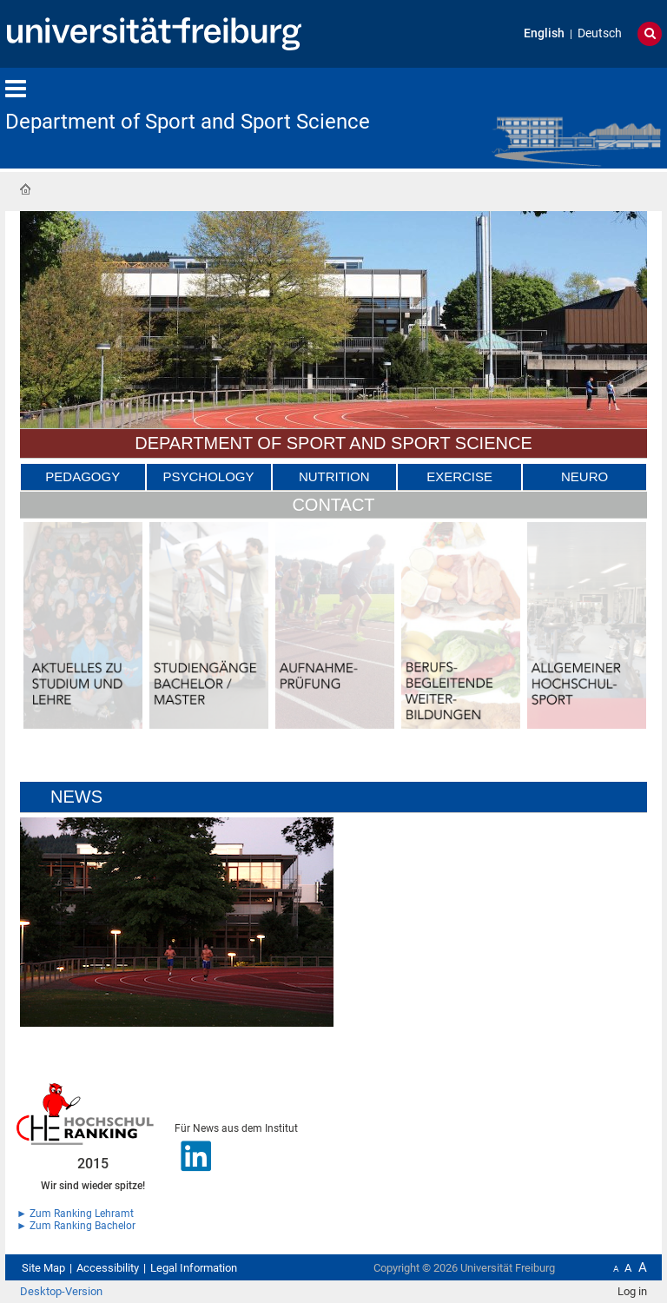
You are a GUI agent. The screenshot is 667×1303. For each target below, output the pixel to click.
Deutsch (600, 33)
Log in (632, 1291)
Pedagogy (82, 476)
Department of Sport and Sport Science (187, 121)
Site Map (43, 1267)
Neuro (584, 476)
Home (25, 189)
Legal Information (193, 1267)
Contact (333, 504)
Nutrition (334, 476)
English (544, 33)
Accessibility (107, 1267)
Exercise (459, 476)
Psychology (208, 476)
